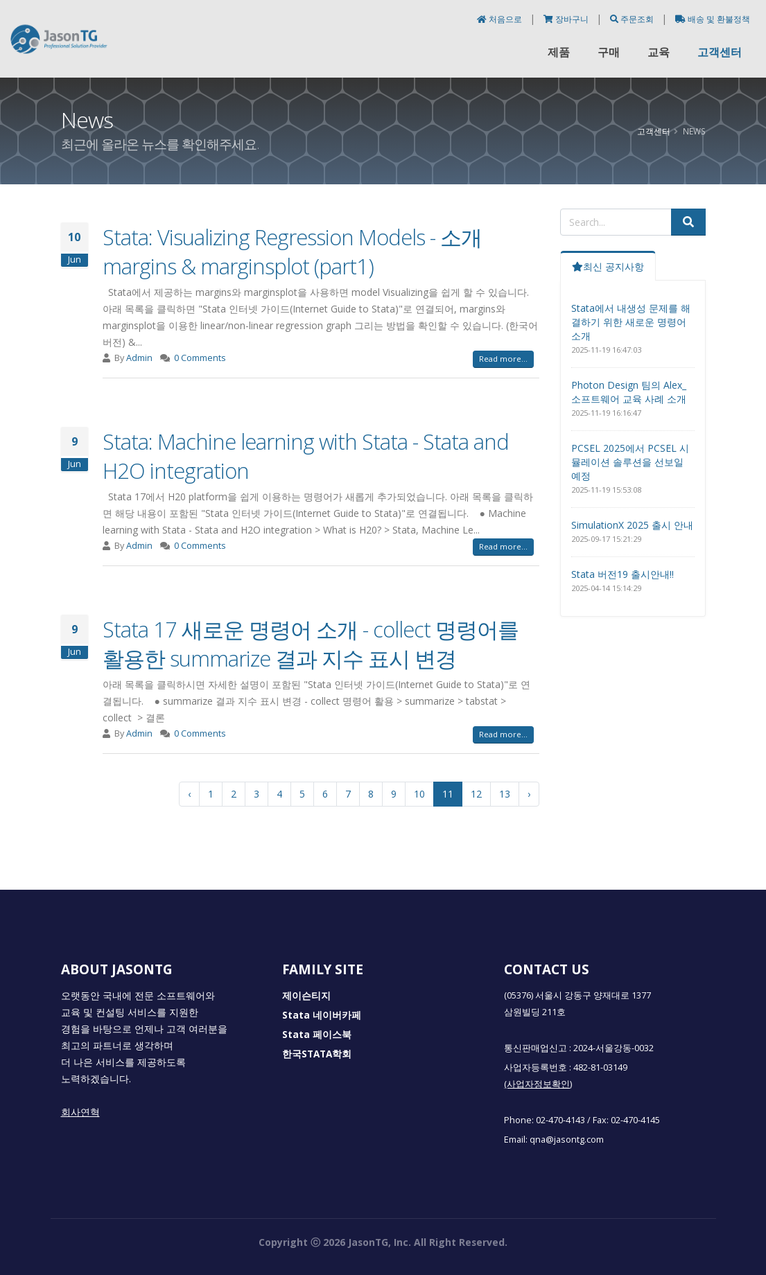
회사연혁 (80, 1112)
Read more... (503, 358)
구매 (609, 52)
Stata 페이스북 (316, 1034)
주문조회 (633, 19)
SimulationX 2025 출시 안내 (632, 524)
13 (504, 793)
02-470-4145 (635, 1120)
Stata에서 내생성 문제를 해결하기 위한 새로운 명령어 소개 (630, 321)
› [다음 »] (529, 793)
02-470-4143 (560, 1120)
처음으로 (500, 19)
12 (476, 793)
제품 (559, 52)
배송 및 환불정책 (712, 19)
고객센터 (719, 52)
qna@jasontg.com (567, 1139)
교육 (658, 52)
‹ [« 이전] (189, 793)
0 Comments (200, 358)
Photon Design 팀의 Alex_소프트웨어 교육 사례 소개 (628, 391)
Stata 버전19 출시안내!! (622, 574)
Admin (139, 358)
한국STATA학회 (316, 1054)
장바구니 (567, 19)
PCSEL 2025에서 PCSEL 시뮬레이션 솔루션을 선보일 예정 (630, 461)
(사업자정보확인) (538, 1084)
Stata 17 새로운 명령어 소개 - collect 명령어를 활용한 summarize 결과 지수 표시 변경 (311, 644)
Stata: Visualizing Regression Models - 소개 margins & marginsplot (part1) (292, 251)
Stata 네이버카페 (321, 1015)
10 (419, 793)
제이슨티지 (306, 996)
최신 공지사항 (608, 266)
